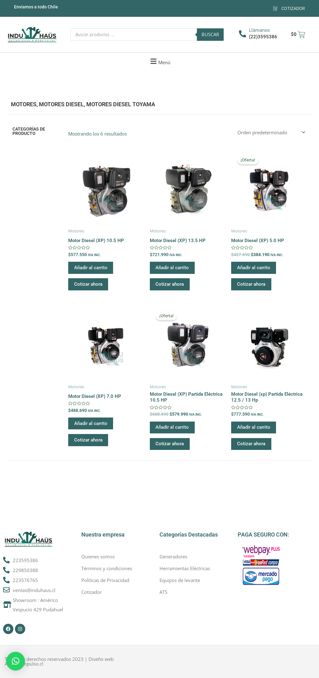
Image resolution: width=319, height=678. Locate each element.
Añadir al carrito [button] (91, 268)
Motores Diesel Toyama (120, 104)
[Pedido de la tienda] (271, 132)
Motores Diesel (61, 104)
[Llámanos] (242, 33)
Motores (23, 104)
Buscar (210, 34)
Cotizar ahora (88, 285)
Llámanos (259, 30)
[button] (159, 61)
